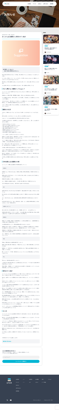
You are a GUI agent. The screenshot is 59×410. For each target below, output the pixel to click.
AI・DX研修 (44, 382)
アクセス (49, 379)
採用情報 (51, 3)
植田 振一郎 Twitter (7, 341)
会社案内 (29, 3)
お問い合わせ (45, 3)
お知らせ (39, 3)
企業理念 (30, 379)
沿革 (42, 379)
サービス (34, 3)
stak (30, 382)
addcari (36, 382)
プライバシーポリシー (37, 400)
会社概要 (37, 379)
